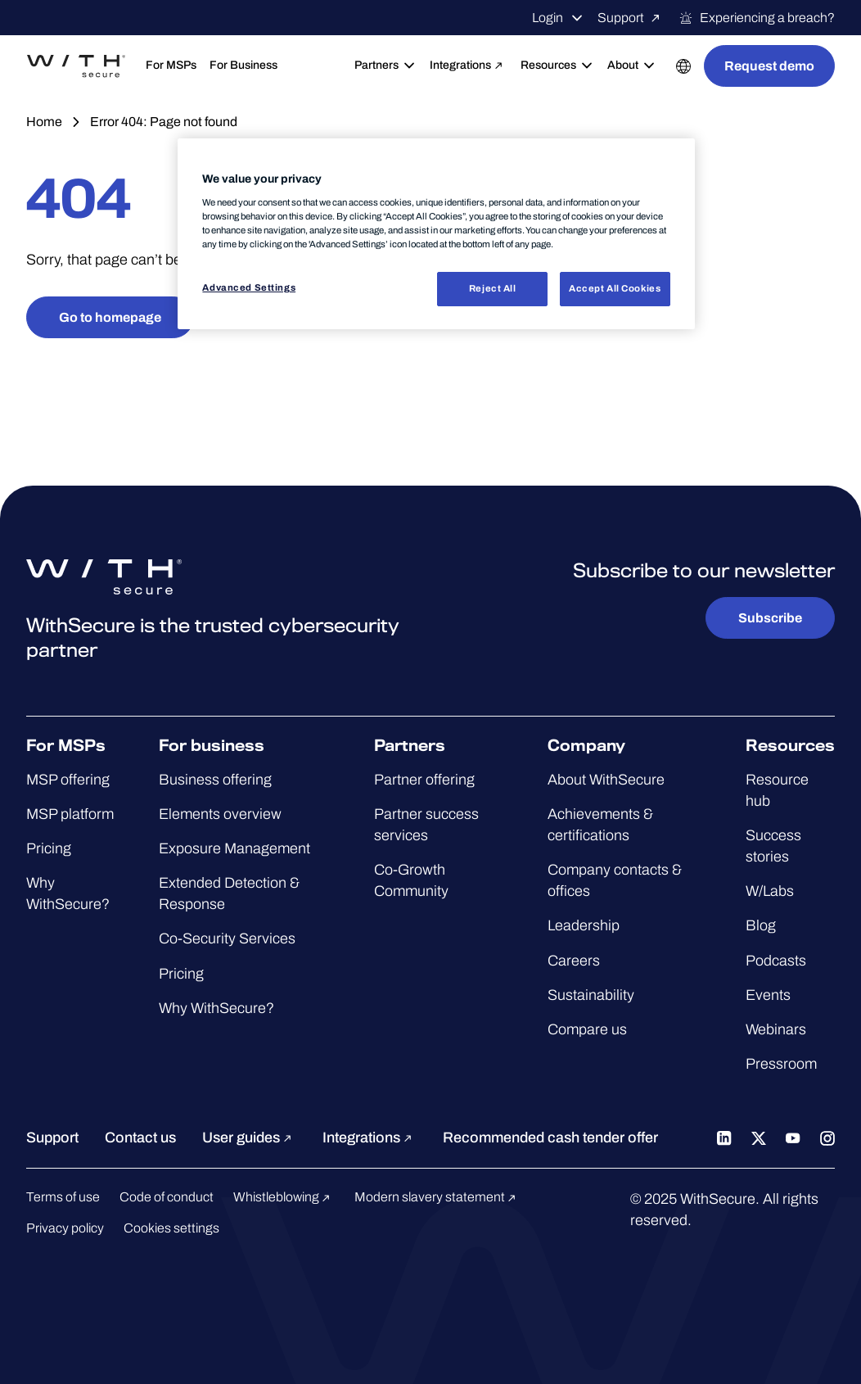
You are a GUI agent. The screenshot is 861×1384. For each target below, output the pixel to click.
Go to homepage (110, 317)
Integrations (468, 65)
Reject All (492, 288)
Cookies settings (171, 1228)
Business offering (215, 779)
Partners (385, 65)
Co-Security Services (227, 938)
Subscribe (770, 618)
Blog (761, 925)
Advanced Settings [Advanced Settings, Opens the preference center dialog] (248, 287)
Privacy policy (65, 1228)
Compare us (587, 1029)
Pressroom (781, 1064)
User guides (249, 1137)
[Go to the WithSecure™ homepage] (76, 66)
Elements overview (220, 814)
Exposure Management (234, 848)
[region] (436, 233)
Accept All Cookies (614, 288)
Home (44, 122)
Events (768, 995)
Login (558, 18)
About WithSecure (606, 779)
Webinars (776, 1029)
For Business (243, 65)
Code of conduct (166, 1197)
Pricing (48, 848)
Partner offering (424, 779)
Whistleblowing (284, 1197)
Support (631, 18)
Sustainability (591, 995)
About (631, 65)
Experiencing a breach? (756, 18)
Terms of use (63, 1197)
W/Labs (770, 891)
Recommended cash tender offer (550, 1137)
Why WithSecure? (216, 1008)
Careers (574, 960)
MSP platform (70, 814)
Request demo (769, 66)
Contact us (140, 1137)
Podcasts (776, 960)
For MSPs (171, 65)
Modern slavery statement (437, 1197)
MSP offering (68, 779)
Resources (557, 65)
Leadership (584, 925)
